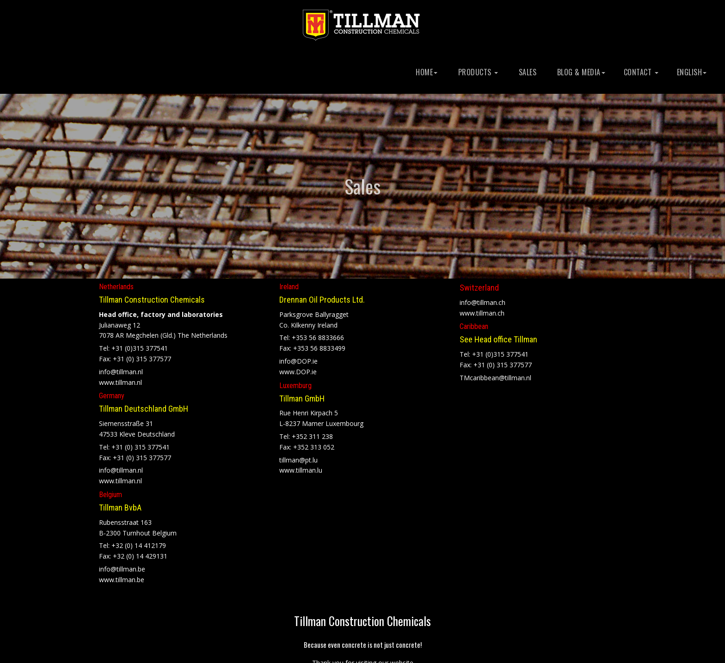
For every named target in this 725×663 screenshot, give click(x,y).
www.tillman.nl (120, 379)
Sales (526, 72)
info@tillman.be (122, 566)
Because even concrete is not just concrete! (363, 642)
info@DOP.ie (298, 358)
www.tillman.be (121, 576)
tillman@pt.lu (298, 457)
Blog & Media (580, 72)
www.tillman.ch (482, 310)
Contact (641, 72)
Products (477, 72)
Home (426, 72)
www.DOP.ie (298, 369)
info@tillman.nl (121, 369)
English (692, 72)
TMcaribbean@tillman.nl (495, 375)
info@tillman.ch (482, 299)
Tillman (362, 618)
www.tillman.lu (300, 467)
